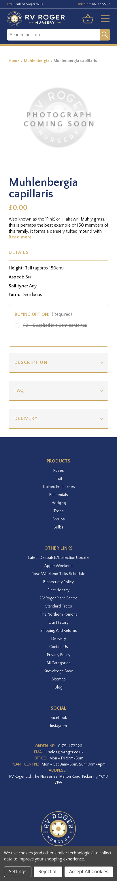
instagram (58, 726)
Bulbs (58, 527)
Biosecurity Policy (58, 582)
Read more (20, 237)
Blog (58, 687)
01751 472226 (101, 4)
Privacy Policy (58, 655)
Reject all (48, 871)
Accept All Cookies (88, 871)
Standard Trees (58, 606)
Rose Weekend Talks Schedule (58, 574)
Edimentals (58, 495)
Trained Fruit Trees (58, 486)
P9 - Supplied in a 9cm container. (55, 325)
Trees (58, 511)
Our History (58, 622)
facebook (58, 717)
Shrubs (58, 519)
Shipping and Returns (58, 630)
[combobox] (53, 35)
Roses (58, 470)
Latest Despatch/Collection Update (58, 557)
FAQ (19, 390)
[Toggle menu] (103, 19)
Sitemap (59, 679)
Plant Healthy (58, 590)
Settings (18, 871)
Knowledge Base (58, 671)
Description (31, 362)
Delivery (26, 418)
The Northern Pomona (59, 614)
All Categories (58, 663)
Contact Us (58, 647)
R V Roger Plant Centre (58, 598)
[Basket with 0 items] (88, 18)
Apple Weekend (58, 566)
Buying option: (43, 314)
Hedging (59, 503)
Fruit (58, 478)
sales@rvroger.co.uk (29, 4)
